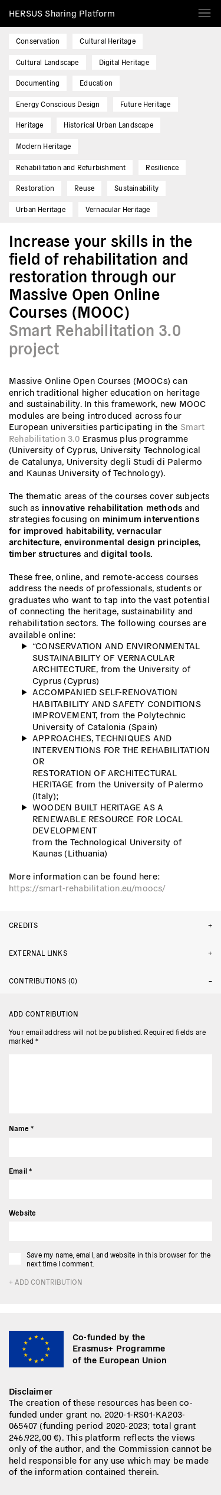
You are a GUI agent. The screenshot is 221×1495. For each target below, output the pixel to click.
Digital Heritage (124, 61)
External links (38, 952)
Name (21, 1127)
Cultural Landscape (47, 61)
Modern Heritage (43, 145)
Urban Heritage (40, 208)
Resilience (162, 166)
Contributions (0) (43, 980)
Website (22, 1212)
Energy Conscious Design (58, 103)
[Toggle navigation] (204, 9)
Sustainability (136, 187)
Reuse (84, 187)
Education (96, 82)
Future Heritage (145, 103)
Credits (23, 924)
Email (20, 1170)
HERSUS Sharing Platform (62, 12)
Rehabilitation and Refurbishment (71, 166)
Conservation (38, 40)
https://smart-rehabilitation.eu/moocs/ (87, 887)
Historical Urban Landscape (108, 124)
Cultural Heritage (107, 40)
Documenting (38, 82)
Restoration (35, 187)
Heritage (30, 124)
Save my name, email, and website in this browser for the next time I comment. (118, 1259)
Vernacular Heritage (117, 208)
